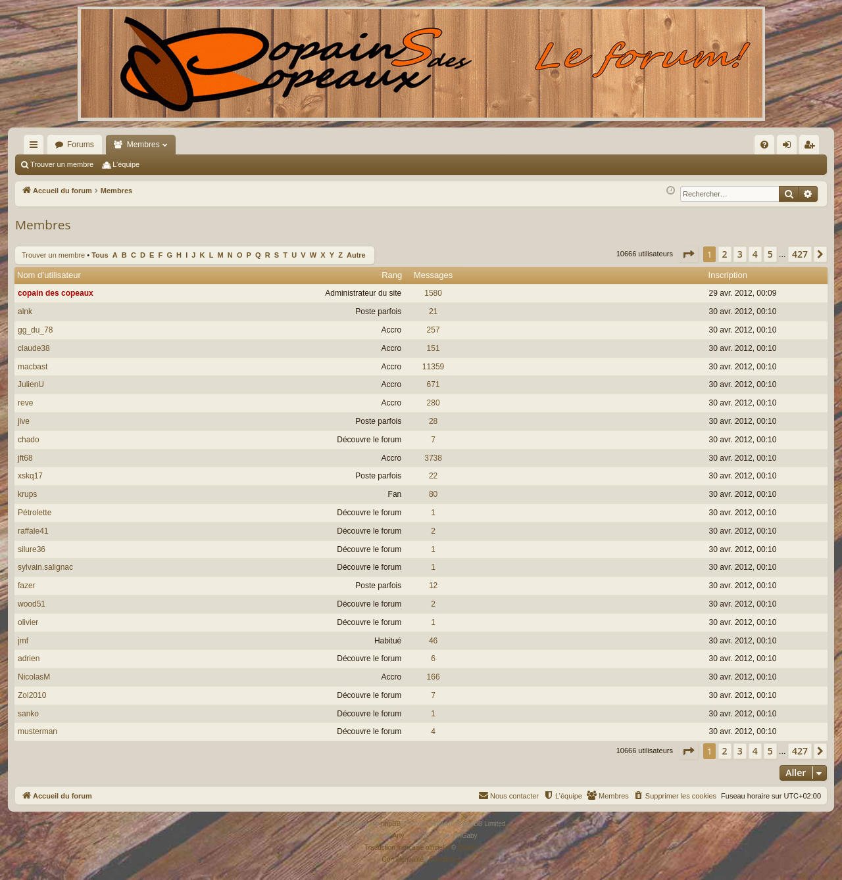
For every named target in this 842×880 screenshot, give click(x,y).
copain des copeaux (55, 293)
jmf (23, 640)
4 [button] (755, 254)
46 (433, 640)
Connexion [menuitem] (790, 147)
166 (433, 677)
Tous (99, 255)
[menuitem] (623, 144)
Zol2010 (32, 695)
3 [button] (740, 254)
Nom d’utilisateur (49, 275)
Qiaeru (468, 847)
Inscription (727, 275)
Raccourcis (36, 147)
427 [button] (800, 254)
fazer (27, 585)
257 (433, 330)
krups (27, 494)
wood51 (31, 604)
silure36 (31, 549)
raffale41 (33, 531)
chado (28, 439)
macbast (32, 366)
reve (25, 402)
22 (433, 475)
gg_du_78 (35, 330)
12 (433, 585)
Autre (356, 255)
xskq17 (30, 475)
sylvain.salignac (45, 567)
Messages (433, 275)
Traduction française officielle (406, 847)
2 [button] (725, 254)
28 (433, 421)
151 (433, 348)
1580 (433, 293)
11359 (433, 366)
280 (433, 402)
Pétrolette (34, 512)
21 (433, 311)
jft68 (25, 458)
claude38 (34, 348)
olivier (28, 622)
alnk (25, 311)
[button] (688, 254)
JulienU (31, 384)
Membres (143, 144)
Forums (80, 144)
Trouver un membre (61, 164)
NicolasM (34, 677)
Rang (392, 275)
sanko (28, 713)
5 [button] (770, 254)
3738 (433, 458)
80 (433, 494)
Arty (399, 835)
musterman (37, 731)
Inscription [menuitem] (812, 147)
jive (24, 421)
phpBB (391, 823)
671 (433, 384)
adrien (28, 658)
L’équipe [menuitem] (125, 164)
